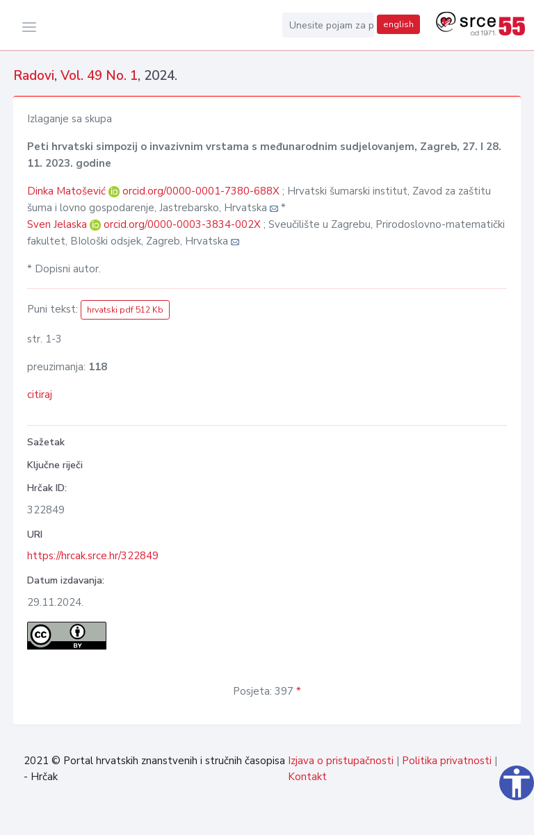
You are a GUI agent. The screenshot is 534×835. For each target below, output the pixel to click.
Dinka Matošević (67, 191)
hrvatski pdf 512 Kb (125, 309)
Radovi (33, 76)
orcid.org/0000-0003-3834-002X (182, 224)
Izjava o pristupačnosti (341, 761)
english (398, 24)
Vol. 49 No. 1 (99, 76)
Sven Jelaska (58, 224)
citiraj (39, 395)
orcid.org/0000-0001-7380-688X (201, 191)
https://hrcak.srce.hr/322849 (93, 556)
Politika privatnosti (447, 761)
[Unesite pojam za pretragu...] (328, 25)
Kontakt (307, 777)
